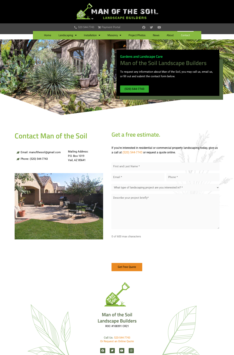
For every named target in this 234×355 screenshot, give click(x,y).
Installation (92, 35)
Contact (185, 35)
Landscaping (67, 35)
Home (47, 35)
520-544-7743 (122, 337)
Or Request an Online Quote (117, 341)
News (156, 35)
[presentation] (139, 252)
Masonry (114, 35)
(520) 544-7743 (132, 152)
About (170, 35)
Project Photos (137, 35)
